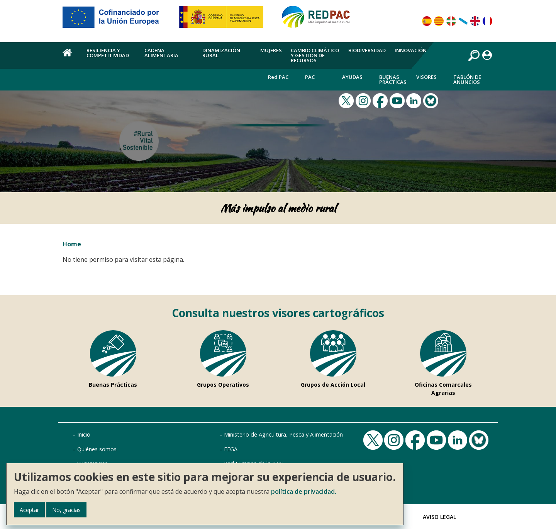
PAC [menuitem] (310, 76)
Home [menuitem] (70, 57)
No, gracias (66, 510)
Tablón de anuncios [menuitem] (467, 79)
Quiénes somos (97, 449)
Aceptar (29, 510)
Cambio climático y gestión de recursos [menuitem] (315, 55)
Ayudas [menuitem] (352, 76)
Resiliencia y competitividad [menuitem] (107, 53)
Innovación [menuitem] (411, 50)
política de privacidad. (303, 491)
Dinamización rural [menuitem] (221, 53)
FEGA (230, 449)
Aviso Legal (439, 516)
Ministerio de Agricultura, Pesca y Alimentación (283, 434)
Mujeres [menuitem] (271, 50)
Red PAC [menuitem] (278, 76)
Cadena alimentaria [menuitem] (161, 53)
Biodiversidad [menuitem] (367, 50)
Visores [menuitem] (426, 76)
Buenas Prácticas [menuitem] (393, 79)
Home (72, 244)
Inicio (83, 434)
